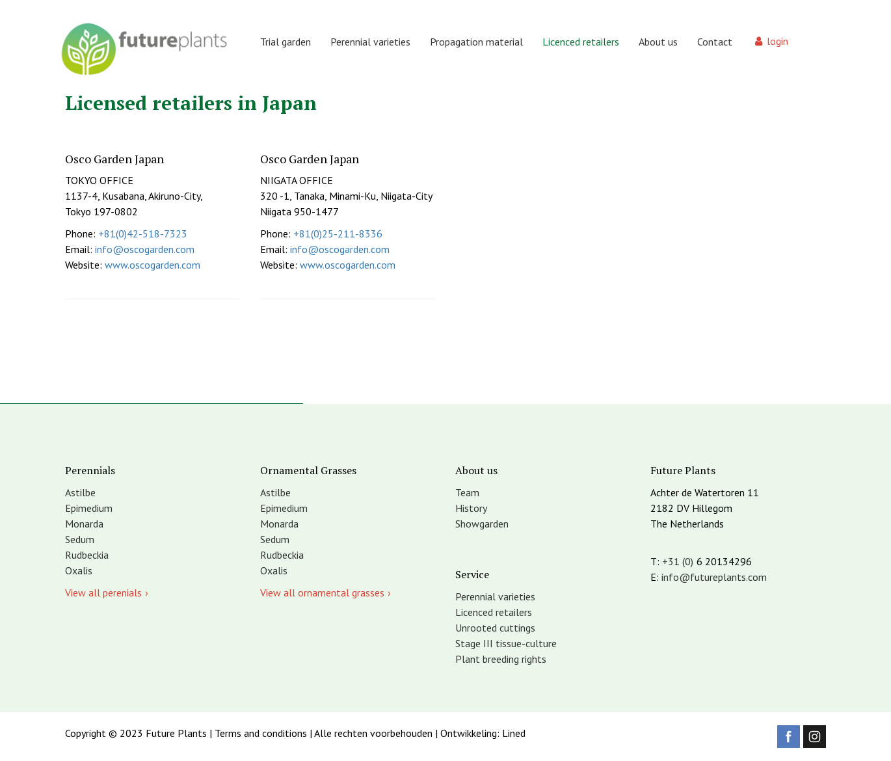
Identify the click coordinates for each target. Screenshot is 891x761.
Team (467, 492)
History (471, 507)
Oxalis (78, 570)
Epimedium (89, 507)
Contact (714, 41)
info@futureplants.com (714, 576)
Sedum (79, 539)
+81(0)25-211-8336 (337, 233)
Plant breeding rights (500, 658)
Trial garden (285, 41)
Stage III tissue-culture (506, 643)
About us (658, 41)
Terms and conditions (261, 733)
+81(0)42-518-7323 (142, 233)
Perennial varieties (370, 41)
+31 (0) (677, 561)
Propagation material (476, 41)
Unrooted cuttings (495, 627)
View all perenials (103, 592)
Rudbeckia (87, 554)
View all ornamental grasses (322, 592)
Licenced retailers (580, 41)
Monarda (84, 523)
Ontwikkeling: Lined (482, 733)
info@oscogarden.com (144, 249)
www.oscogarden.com (152, 264)
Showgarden (482, 523)
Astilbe (80, 492)
